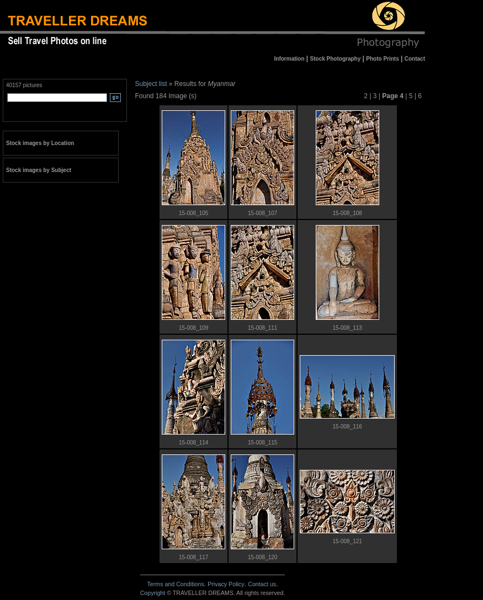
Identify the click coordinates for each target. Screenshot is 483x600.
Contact (262, 584)
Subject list (151, 84)
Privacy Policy (226, 584)
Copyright (153, 593)
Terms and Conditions (175, 584)
